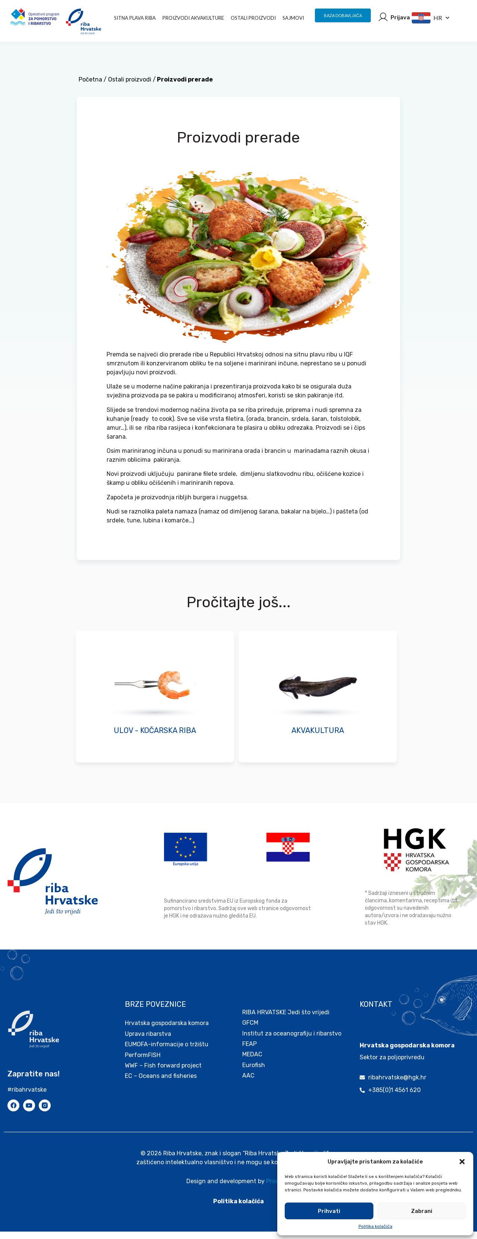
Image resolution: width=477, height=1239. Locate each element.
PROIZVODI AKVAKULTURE (193, 18)
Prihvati (329, 1211)
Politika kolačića (375, 1226)
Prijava (400, 17)
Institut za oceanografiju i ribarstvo (291, 1040)
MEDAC (252, 1061)
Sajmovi (293, 18)
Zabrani (421, 1211)
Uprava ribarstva (148, 1041)
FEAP (249, 1051)
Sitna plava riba (135, 18)
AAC (248, 1082)
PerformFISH (143, 1062)
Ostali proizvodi (253, 18)
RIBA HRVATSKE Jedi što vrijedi (285, 1019)
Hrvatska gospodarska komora (167, 1030)
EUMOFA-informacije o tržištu (166, 1051)
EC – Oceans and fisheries (161, 1083)
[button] (462, 1161)
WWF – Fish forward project (163, 1072)
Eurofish (253, 1072)
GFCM (250, 1030)
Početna (90, 86)
